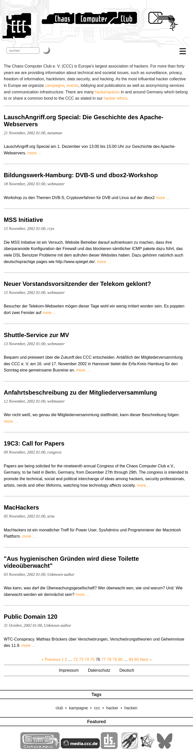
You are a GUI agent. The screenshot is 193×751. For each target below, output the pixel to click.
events (72, 85)
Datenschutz (99, 670)
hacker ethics (115, 98)
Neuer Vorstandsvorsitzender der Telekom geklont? (77, 283)
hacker (112, 708)
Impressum (69, 670)
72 (75, 659)
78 (109, 659)
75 (92, 659)
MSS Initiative (23, 219)
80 (120, 659)
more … (34, 153)
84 (131, 659)
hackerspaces (107, 92)
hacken (130, 708)
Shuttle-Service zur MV (36, 335)
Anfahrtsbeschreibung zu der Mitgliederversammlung (80, 392)
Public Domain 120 (30, 616)
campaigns (54, 85)
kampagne (78, 708)
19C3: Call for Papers (34, 443)
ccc (97, 708)
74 (86, 659)
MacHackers (21, 507)
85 (136, 659)
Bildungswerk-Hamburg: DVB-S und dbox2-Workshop (81, 175)
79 (115, 659)
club (59, 708)
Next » (146, 659)
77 (103, 659)
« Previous (51, 659)
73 (81, 659)
